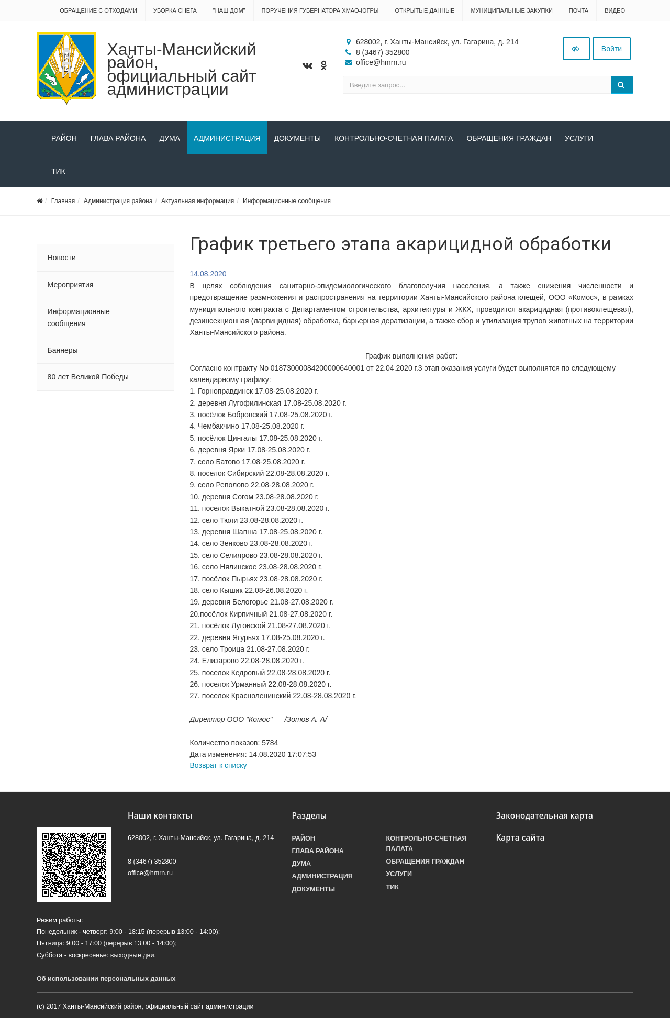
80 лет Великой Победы (88, 377)
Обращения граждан (508, 138)
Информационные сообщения (287, 201)
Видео (615, 10)
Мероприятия (71, 285)
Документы (297, 138)
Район (64, 138)
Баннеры (63, 350)
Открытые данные (425, 10)
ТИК (58, 171)
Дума (169, 138)
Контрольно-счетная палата (393, 138)
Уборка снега (175, 10)
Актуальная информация (197, 201)
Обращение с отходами (98, 10)
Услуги (579, 138)
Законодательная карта (545, 815)
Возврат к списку (218, 765)
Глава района (118, 138)
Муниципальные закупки (511, 10)
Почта (578, 10)
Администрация (227, 138)
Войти (611, 48)
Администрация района (118, 201)
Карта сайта (520, 837)
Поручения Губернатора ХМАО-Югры (320, 10)
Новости (62, 257)
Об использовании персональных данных (106, 978)
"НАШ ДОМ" (229, 10)
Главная (63, 201)
